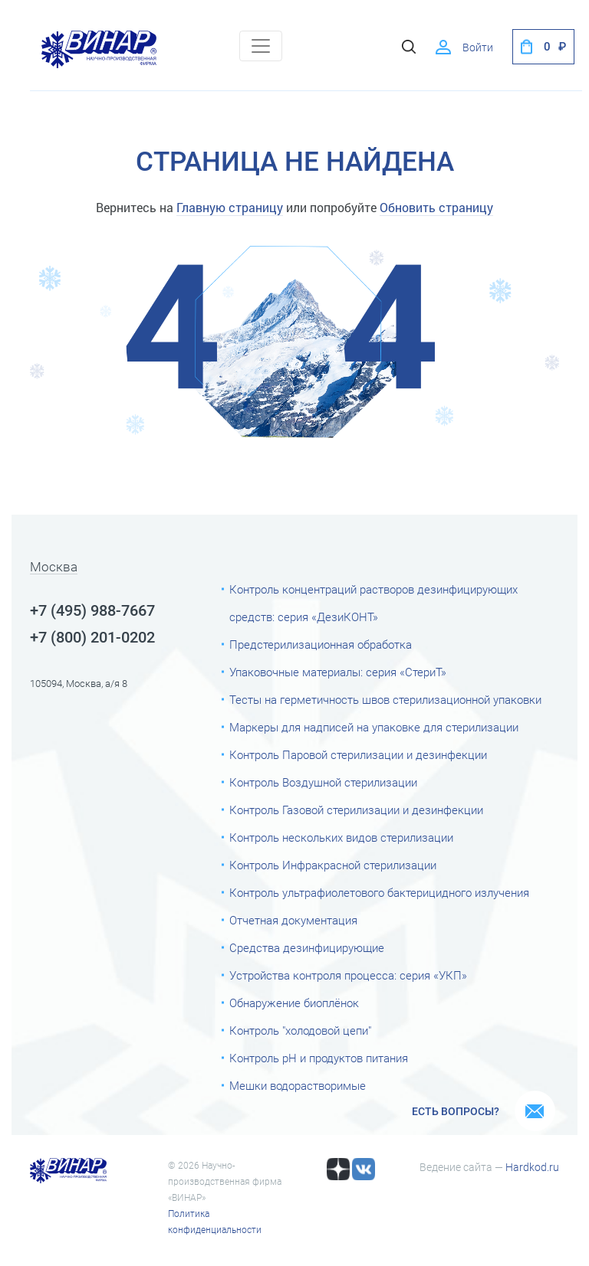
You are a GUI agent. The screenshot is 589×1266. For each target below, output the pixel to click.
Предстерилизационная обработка (320, 645)
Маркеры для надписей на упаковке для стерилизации (373, 727)
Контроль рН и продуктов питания (318, 1058)
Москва (53, 567)
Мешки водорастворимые (297, 1086)
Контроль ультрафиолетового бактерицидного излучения (379, 893)
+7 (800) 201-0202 (92, 637)
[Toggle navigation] (260, 46)
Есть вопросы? (455, 1111)
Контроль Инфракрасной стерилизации (332, 865)
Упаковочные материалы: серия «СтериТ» (337, 672)
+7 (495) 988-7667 (92, 610)
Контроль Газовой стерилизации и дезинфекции (356, 810)
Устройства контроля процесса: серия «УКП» (348, 976)
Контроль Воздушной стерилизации (323, 783)
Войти (477, 47)
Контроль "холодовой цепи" (300, 1031)
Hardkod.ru (532, 1167)
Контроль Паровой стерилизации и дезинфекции (358, 755)
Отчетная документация (293, 920)
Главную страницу (229, 207)
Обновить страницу (436, 207)
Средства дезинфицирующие (306, 948)
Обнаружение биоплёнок (294, 1003)
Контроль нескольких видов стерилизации (341, 838)
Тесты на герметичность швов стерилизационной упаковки (385, 700)
